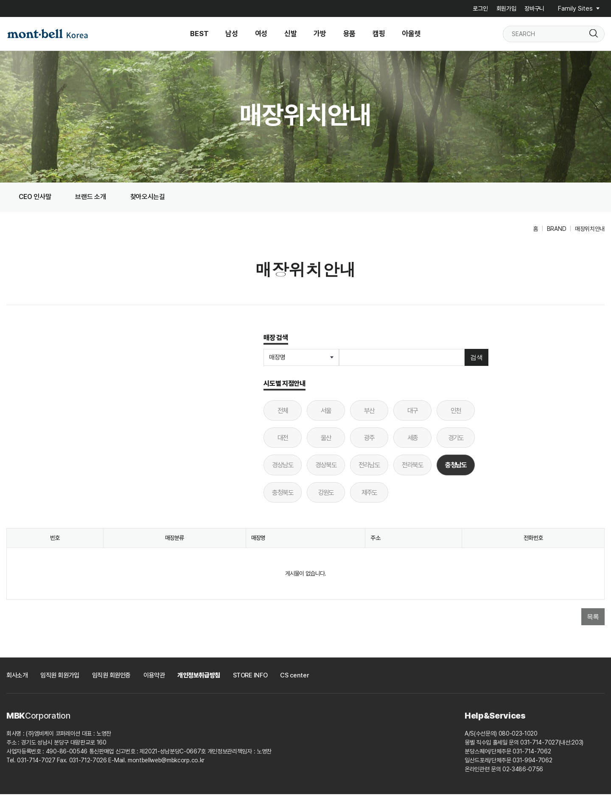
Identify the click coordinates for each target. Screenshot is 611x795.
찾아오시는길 (150, 197)
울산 (326, 439)
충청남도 (451, 463)
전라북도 (412, 466)
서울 (326, 411)
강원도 (326, 493)
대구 (412, 411)
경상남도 (282, 466)
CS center (294, 676)
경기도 (456, 439)
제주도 (369, 493)
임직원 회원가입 (59, 676)
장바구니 (534, 8)
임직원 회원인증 (111, 676)
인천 (456, 411)
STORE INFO (250, 676)
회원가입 (506, 8)
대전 (282, 439)
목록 (593, 617)
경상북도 (325, 466)
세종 (412, 439)
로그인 (480, 8)
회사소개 (17, 676)
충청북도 (282, 493)
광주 (369, 439)
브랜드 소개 (92, 197)
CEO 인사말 (35, 197)
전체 (282, 411)
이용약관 (154, 676)
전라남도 (369, 466)
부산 (369, 411)
